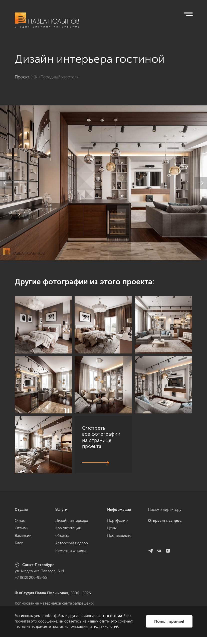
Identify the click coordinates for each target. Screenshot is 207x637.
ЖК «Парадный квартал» (55, 76)
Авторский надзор (71, 543)
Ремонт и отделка (71, 550)
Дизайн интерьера (71, 520)
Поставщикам (119, 535)
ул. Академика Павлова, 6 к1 (39, 571)
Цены (112, 528)
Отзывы (21, 528)
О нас (20, 520)
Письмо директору (164, 509)
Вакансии (23, 535)
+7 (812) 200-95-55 (31, 577)
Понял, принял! (169, 621)
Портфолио (117, 520)
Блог (19, 543)
